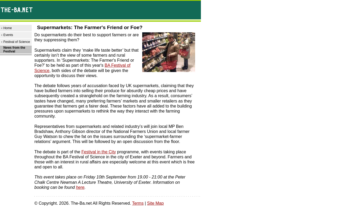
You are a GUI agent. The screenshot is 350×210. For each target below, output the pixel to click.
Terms (138, 203)
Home (7, 28)
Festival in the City (98, 152)
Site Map (155, 203)
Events (8, 35)
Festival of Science (16, 42)
